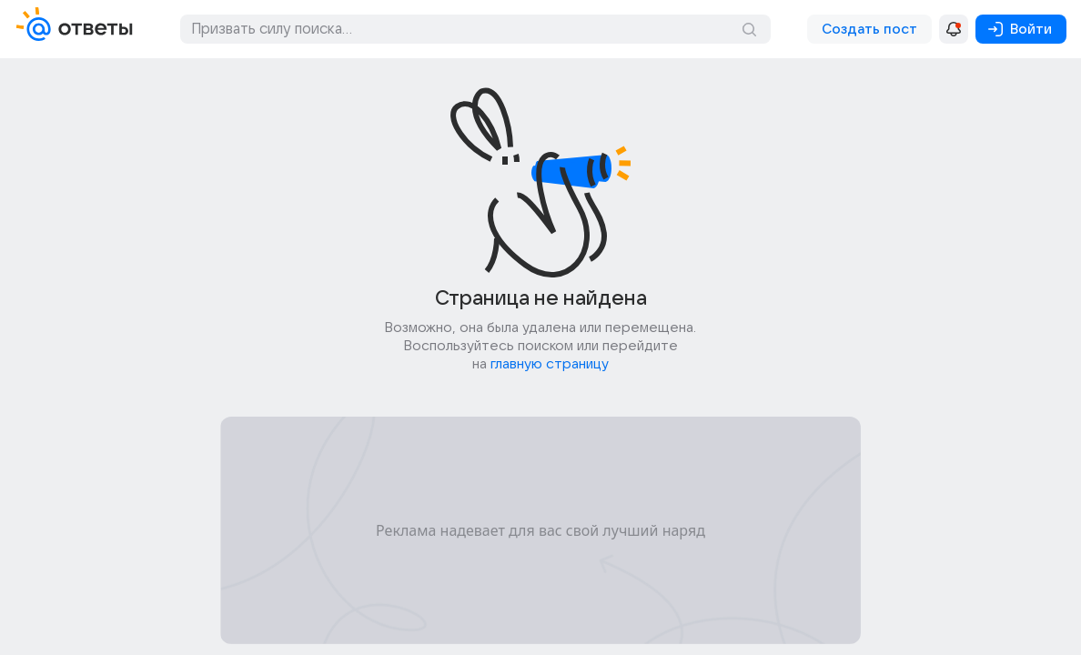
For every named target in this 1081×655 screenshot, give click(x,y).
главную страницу (549, 364)
